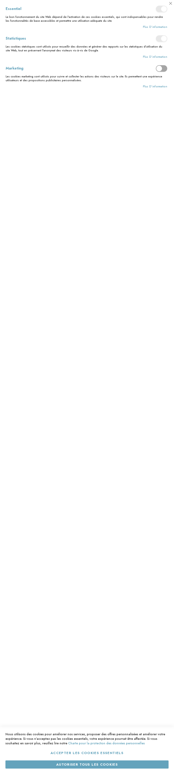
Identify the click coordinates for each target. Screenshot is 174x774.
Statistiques (161, 38)
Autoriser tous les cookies (87, 764)
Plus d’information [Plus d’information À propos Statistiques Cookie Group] (155, 57)
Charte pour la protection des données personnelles (106, 743)
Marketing (161, 68)
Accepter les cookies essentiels (87, 752)
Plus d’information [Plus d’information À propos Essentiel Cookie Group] (155, 27)
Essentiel (161, 9)
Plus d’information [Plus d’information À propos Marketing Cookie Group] (155, 87)
